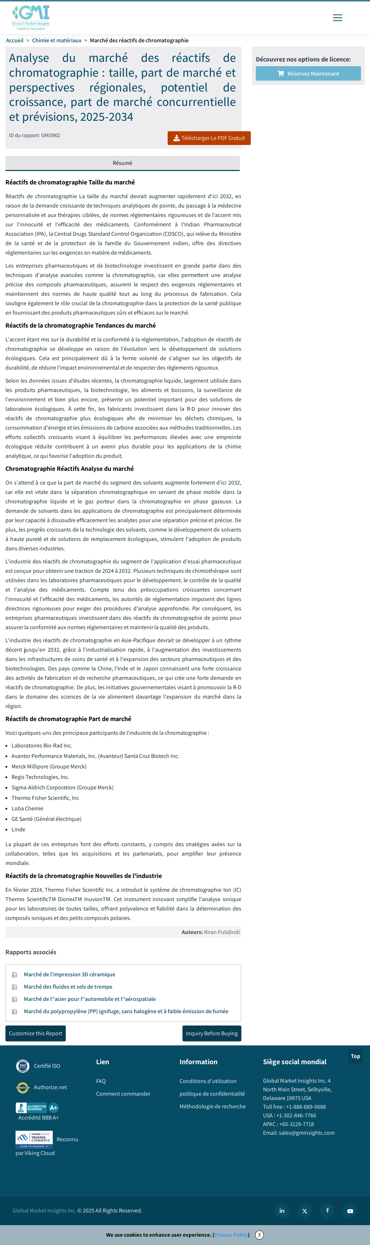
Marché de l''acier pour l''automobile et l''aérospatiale (90, 999)
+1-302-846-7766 (295, 1115)
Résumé (122, 163)
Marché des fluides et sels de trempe (68, 986)
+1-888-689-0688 (305, 1106)
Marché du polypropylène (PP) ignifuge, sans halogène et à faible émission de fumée (126, 1011)
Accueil (14, 40)
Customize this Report (35, 1033)
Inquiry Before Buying (212, 1033)
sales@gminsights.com (306, 1133)
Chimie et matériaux (56, 40)
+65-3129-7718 (296, 1124)
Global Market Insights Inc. (44, 1210)
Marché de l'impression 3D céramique (69, 974)
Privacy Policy (231, 1234)
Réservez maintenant (308, 73)
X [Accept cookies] (259, 1234)
